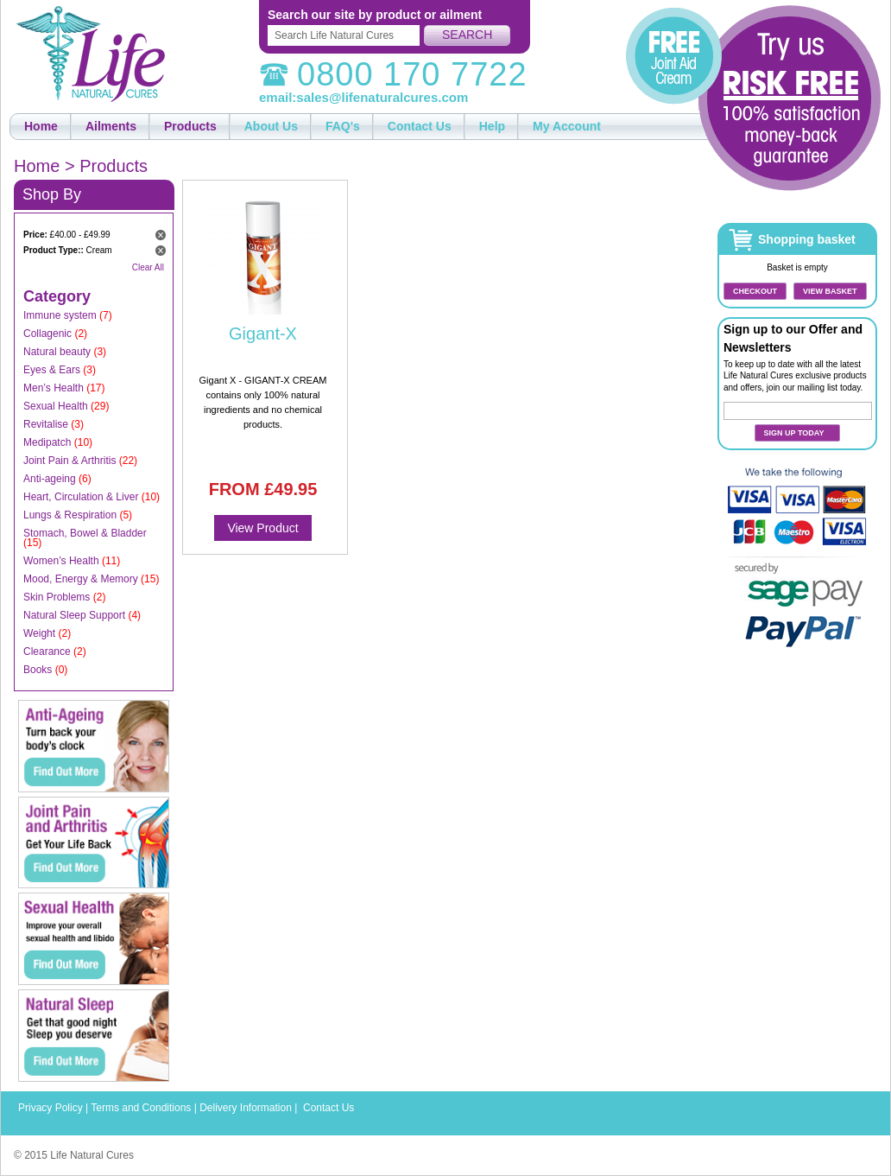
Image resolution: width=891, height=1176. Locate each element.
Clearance (47, 651)
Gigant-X (263, 333)
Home (37, 165)
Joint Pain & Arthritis (69, 461)
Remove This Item (160, 235)
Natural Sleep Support (74, 615)
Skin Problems (56, 597)
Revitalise (45, 424)
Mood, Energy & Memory (80, 579)
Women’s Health (61, 561)
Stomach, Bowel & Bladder (85, 533)
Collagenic (47, 333)
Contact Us (328, 1108)
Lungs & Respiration (70, 515)
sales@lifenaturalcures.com (382, 97)
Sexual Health (55, 406)
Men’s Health (53, 388)
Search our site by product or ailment (375, 15)
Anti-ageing (49, 479)
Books (37, 670)
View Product (262, 528)
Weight (39, 633)
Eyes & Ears (51, 370)
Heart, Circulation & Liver (80, 497)
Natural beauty (57, 352)
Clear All (148, 267)
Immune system (60, 315)
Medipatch (47, 442)
